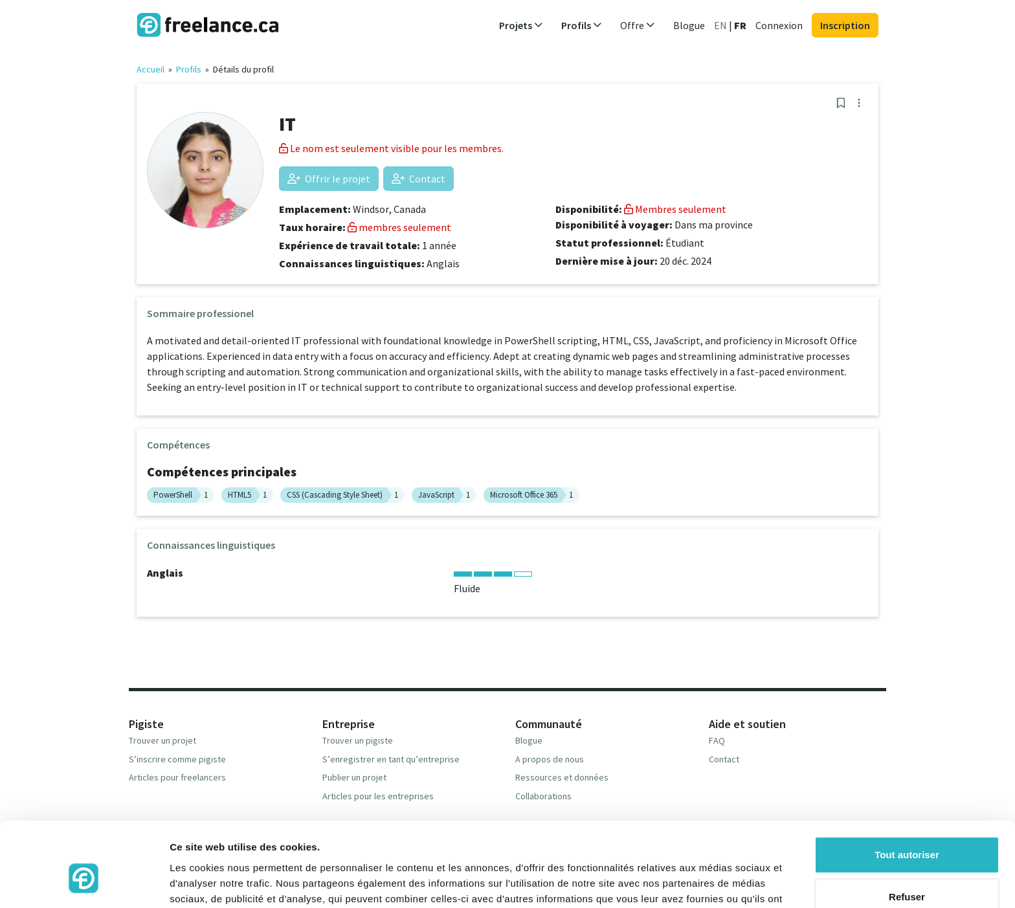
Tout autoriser (907, 787)
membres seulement (399, 227)
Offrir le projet (328, 178)
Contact (418, 178)
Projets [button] (521, 25)
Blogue (689, 25)
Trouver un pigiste (357, 740)
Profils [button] (581, 25)
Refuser (907, 829)
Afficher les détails (213, 882)
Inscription (845, 25)
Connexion (779, 25)
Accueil (150, 69)
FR (740, 25)
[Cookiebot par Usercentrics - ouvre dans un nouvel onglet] (83, 882)
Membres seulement (675, 209)
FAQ (717, 740)
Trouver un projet (162, 740)
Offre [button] (637, 25)
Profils (188, 69)
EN (720, 25)
